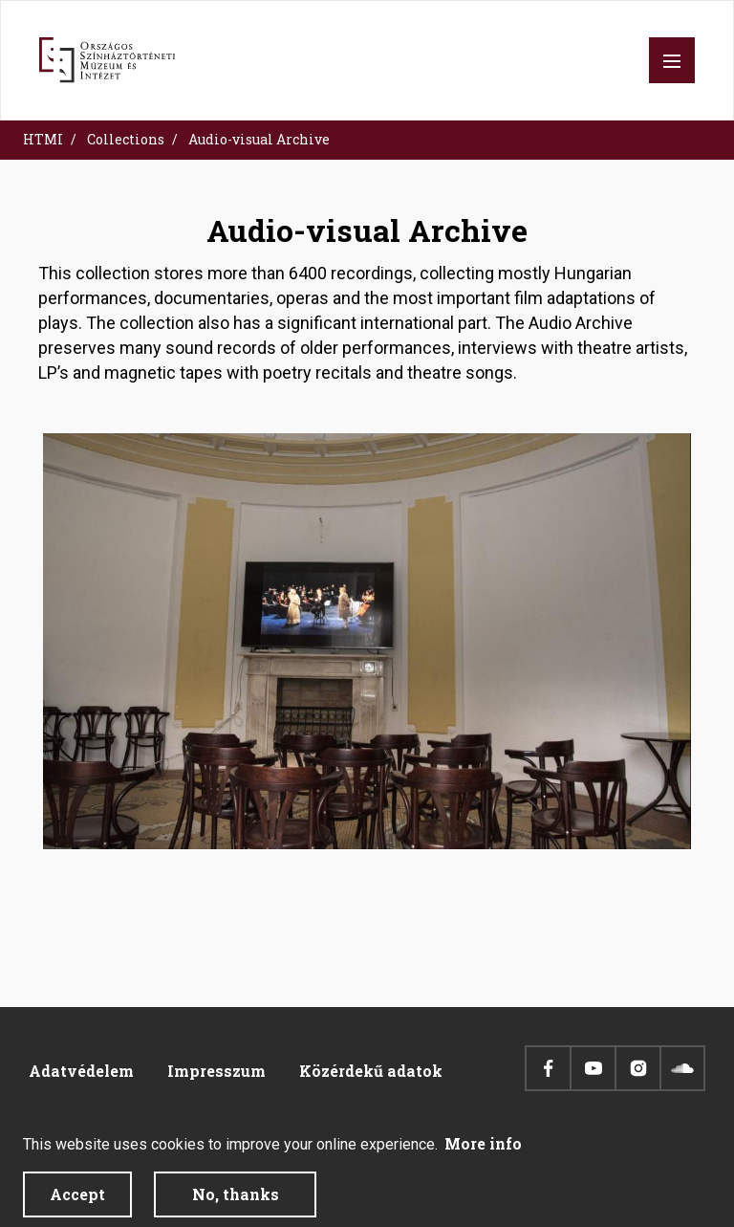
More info (483, 1153)
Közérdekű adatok (371, 1071)
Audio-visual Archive (259, 139)
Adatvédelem (81, 1071)
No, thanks (235, 1204)
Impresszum (216, 1071)
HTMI (43, 139)
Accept (77, 1204)
